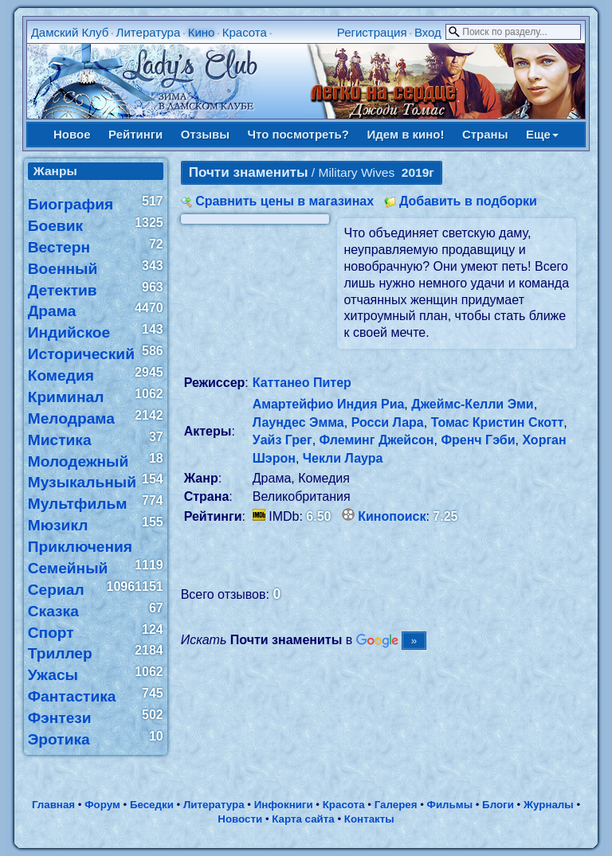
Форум (102, 805)
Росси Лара (387, 422)
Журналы (549, 805)
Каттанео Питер (302, 382)
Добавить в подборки (468, 201)
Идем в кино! (405, 134)
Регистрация (372, 32)
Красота (244, 32)
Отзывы (205, 134)
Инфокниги (283, 805)
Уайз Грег (282, 440)
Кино (201, 32)
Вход (427, 32)
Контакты (369, 819)
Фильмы (450, 805)
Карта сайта (303, 819)
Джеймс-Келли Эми (472, 404)
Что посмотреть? (298, 134)
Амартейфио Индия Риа (329, 404)
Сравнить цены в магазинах (284, 201)
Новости (240, 819)
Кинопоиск (392, 516)
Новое (72, 134)
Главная (53, 805)
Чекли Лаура (343, 458)
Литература (148, 32)
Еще (542, 134)
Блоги (498, 805)
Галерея (396, 805)
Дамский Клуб (70, 32)
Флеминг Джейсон (377, 440)
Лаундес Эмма (298, 422)
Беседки (152, 805)
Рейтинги (135, 134)
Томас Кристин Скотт (497, 422)
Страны (485, 134)
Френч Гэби (478, 440)
